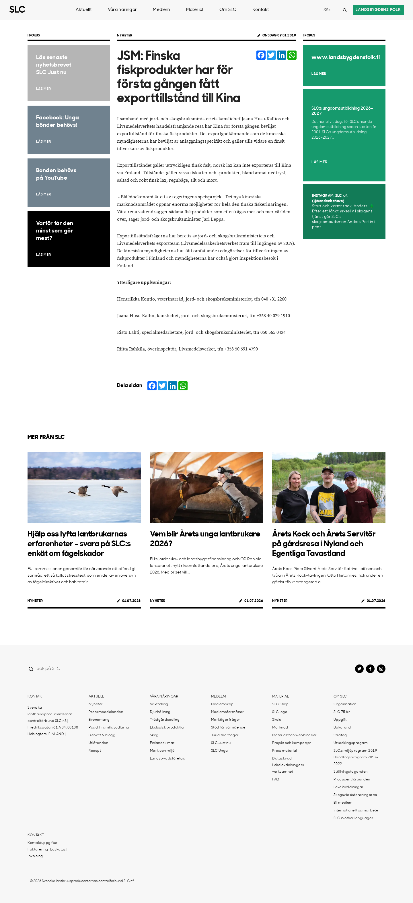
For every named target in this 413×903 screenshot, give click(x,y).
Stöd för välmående (228, 727)
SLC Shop (280, 704)
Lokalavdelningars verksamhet (288, 769)
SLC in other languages (353, 818)
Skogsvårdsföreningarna (355, 795)
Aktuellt (84, 10)
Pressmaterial (284, 751)
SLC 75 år (342, 712)
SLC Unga (219, 751)
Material (194, 10)
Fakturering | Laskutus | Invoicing (47, 853)
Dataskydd (282, 758)
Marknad (280, 727)
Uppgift (340, 720)
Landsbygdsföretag (168, 758)
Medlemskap (222, 704)
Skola (277, 720)
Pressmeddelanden (106, 712)
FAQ (275, 779)
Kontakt (260, 10)
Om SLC (227, 10)
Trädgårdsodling (165, 720)
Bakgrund (342, 727)
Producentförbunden (352, 779)
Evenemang (99, 720)
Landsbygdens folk (378, 10)
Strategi (341, 735)
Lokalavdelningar (349, 787)
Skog (154, 735)
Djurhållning (160, 712)
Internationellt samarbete (356, 810)
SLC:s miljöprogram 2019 (355, 751)
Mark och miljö (162, 751)
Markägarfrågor (225, 720)
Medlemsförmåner (227, 712)
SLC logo (279, 712)
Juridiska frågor (225, 735)
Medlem (161, 10)
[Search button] (344, 10)
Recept (95, 751)
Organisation (345, 704)
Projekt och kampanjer (291, 743)
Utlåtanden (98, 743)
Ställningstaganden (351, 772)
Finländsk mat (162, 743)
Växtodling (159, 704)
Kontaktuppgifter (43, 843)
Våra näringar (122, 10)
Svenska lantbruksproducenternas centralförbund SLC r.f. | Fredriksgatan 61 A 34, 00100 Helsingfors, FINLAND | (53, 721)
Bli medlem (343, 803)
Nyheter (125, 35)
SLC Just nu (221, 743)
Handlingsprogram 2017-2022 (356, 761)
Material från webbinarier (294, 735)
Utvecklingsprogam (351, 743)
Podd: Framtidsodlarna (109, 727)
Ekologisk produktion (168, 727)
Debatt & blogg (102, 735)
